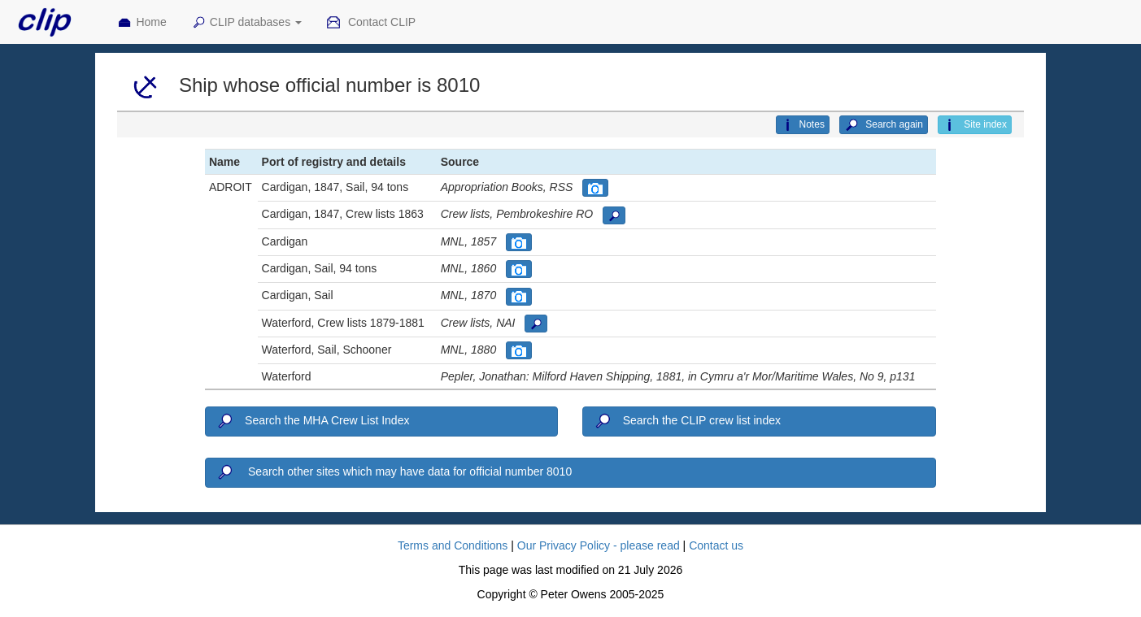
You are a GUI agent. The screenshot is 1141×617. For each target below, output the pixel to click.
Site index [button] (975, 125)
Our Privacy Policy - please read (598, 545)
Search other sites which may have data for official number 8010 (394, 472)
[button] (595, 188)
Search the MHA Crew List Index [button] (313, 421)
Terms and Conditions (452, 545)
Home (141, 22)
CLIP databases (246, 22)
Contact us (716, 545)
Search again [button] (883, 125)
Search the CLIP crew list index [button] (686, 421)
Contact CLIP (371, 22)
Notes (803, 125)
